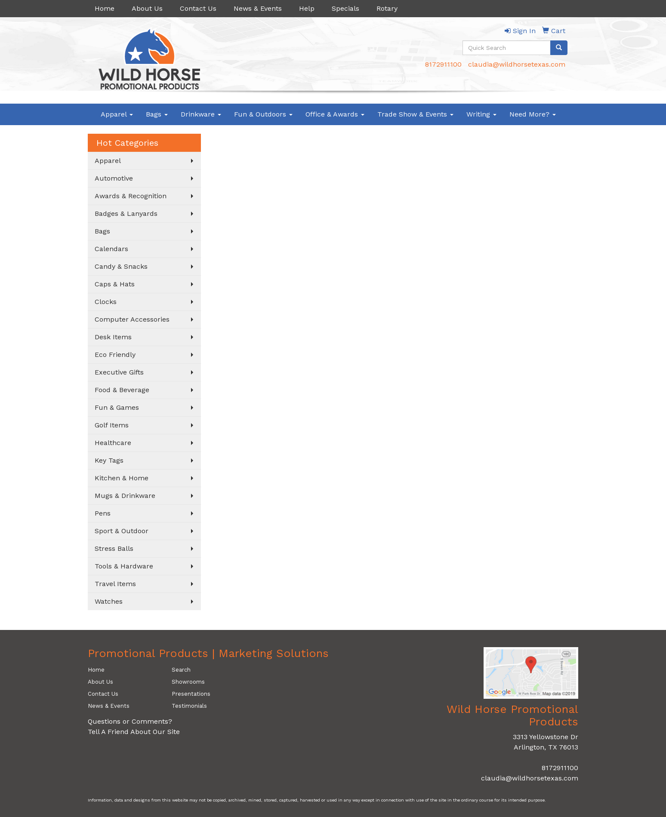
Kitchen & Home (121, 478)
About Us (147, 8)
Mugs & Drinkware (125, 495)
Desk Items (113, 337)
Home (104, 8)
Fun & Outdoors (263, 114)
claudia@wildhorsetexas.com (516, 64)
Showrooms (188, 682)
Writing (481, 114)
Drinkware (201, 114)
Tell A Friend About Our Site (134, 732)
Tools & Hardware (124, 566)
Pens (103, 513)
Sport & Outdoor (121, 531)
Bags (157, 114)
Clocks (106, 302)
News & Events (258, 8)
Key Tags (109, 460)
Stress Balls (114, 548)
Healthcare (113, 443)
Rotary (387, 8)
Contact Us (198, 8)
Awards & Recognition (130, 196)
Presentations (191, 694)
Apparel (117, 114)
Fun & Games (117, 407)
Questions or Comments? (130, 721)
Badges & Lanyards (126, 213)
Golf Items (112, 425)
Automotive (114, 178)
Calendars (111, 249)
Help (306, 8)
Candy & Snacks (121, 266)
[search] (558, 47)
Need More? (532, 114)
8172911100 (443, 64)
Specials (345, 8)
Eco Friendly (115, 354)
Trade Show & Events (415, 114)
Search (181, 669)
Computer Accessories (132, 319)
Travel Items (115, 584)
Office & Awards (334, 114)
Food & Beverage (122, 390)
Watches (109, 601)
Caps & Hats (115, 284)
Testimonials (189, 706)
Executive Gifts (119, 372)
